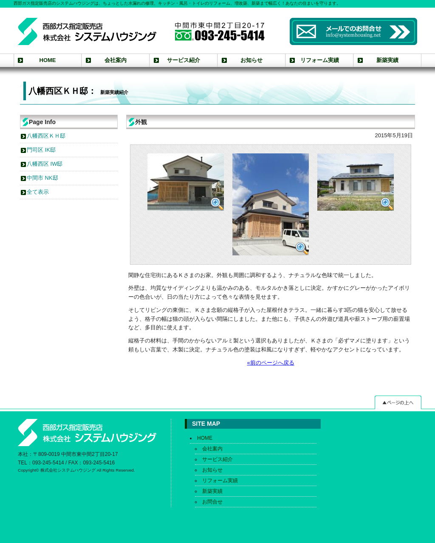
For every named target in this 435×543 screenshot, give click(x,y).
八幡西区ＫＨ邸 (46, 136)
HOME (48, 60)
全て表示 (38, 192)
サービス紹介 (183, 60)
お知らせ (251, 60)
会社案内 (116, 60)
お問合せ (212, 502)
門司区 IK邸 (41, 150)
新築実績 (387, 60)
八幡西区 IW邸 (44, 164)
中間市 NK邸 (42, 178)
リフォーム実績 (319, 60)
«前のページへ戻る (270, 362)
